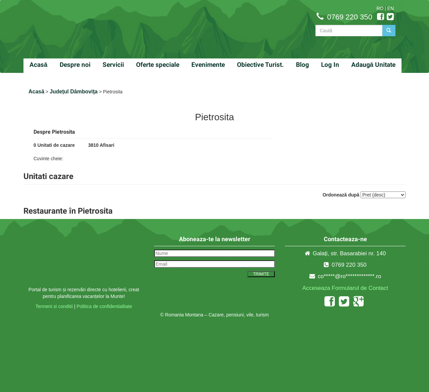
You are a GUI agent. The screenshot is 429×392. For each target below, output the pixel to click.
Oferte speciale (157, 65)
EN (390, 8)
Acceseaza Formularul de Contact (345, 288)
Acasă (38, 65)
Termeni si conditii (54, 306)
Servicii (113, 65)
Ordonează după (340, 195)
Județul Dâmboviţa (74, 91)
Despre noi (75, 65)
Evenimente (208, 65)
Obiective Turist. (260, 65)
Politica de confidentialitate (104, 306)
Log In (330, 65)
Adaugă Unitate (373, 65)
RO (379, 8)
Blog (302, 65)
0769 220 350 (349, 17)
